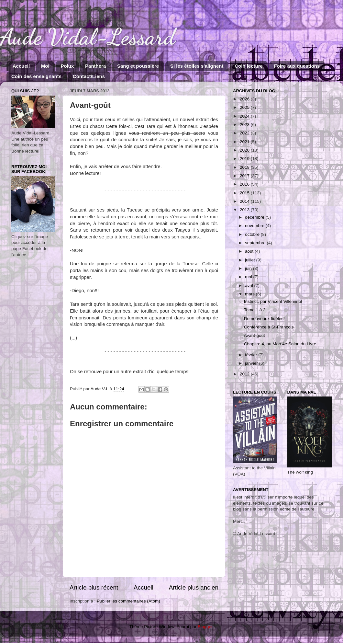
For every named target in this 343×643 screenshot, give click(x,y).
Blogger (205, 626)
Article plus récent (94, 587)
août (250, 251)
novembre (255, 225)
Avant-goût (254, 335)
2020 (245, 150)
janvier (252, 363)
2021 (245, 141)
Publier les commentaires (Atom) (128, 601)
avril (249, 285)
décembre (255, 217)
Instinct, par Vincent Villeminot (273, 301)
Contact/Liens (89, 76)
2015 (245, 192)
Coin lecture (249, 66)
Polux (67, 66)
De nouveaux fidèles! (264, 318)
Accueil (21, 66)
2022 (245, 133)
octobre (253, 234)
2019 (245, 158)
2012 (245, 374)
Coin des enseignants (36, 76)
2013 (245, 209)
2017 (245, 175)
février (251, 354)
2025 (245, 107)
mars (250, 294)
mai (249, 276)
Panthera (95, 66)
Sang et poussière (138, 66)
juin (249, 268)
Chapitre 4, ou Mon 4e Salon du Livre (280, 343)
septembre (256, 242)
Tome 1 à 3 (255, 309)
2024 (245, 116)
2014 (245, 201)
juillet (250, 260)
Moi (45, 66)
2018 (245, 167)
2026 (245, 99)
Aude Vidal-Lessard (87, 37)
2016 (245, 184)
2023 (245, 124)
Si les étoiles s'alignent (196, 66)
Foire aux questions (297, 66)
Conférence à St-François (269, 327)
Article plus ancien (193, 587)
